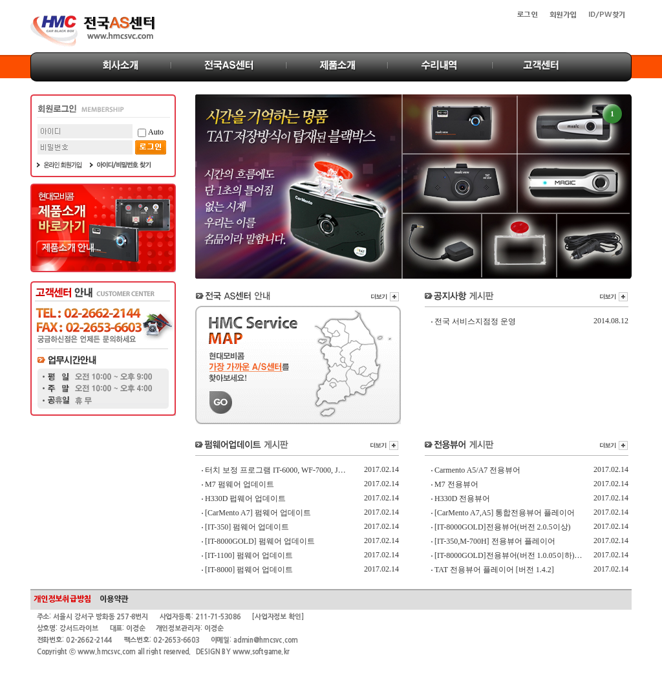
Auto (151, 132)
